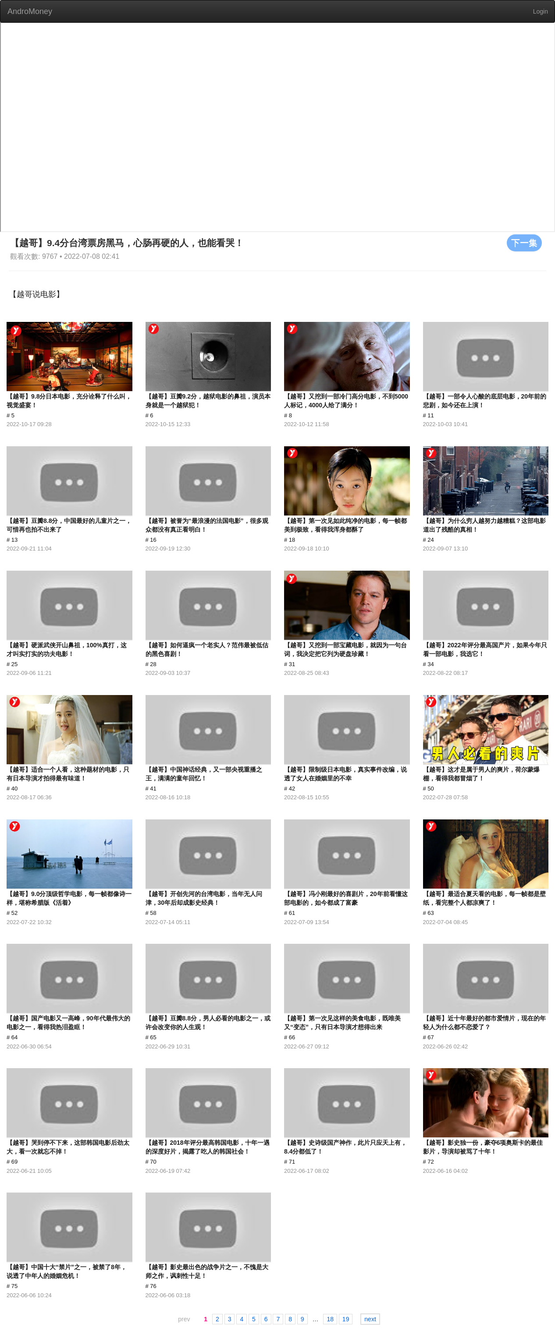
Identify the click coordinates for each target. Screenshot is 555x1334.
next (370, 1319)
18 (330, 1319)
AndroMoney (29, 11)
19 (345, 1319)
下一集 (524, 242)
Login (540, 11)
